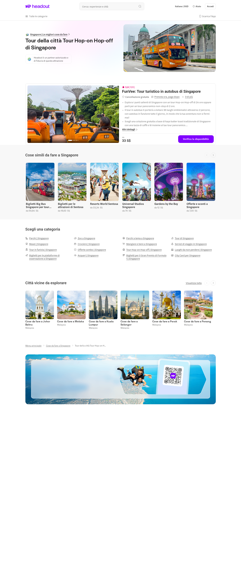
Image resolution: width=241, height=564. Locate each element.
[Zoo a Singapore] (84, 238)
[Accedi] (210, 6)
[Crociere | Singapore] (87, 243)
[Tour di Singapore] (182, 238)
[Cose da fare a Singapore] (58, 345)
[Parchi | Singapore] (37, 238)
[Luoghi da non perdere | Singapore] (191, 249)
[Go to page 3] (74, 140)
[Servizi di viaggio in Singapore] (189, 243)
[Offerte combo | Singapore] (90, 249)
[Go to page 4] (76, 140)
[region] (73, 114)
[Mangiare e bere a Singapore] (139, 243)
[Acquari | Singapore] (86, 255)
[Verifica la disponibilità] (196, 139)
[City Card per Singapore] (185, 255)
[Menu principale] (33, 345)
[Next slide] (213, 155)
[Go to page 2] (73, 140)
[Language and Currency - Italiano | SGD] (181, 6)
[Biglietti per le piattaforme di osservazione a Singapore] (47, 257)
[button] (196, 6)
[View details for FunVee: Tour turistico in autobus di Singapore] (168, 91)
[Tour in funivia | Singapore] (41, 249)
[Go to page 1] (70, 140)
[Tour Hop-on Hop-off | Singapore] (142, 249)
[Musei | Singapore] (36, 243)
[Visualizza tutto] (194, 283)
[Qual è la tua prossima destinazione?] (112, 6)
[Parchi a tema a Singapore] (138, 238)
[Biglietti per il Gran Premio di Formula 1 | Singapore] (144, 257)
